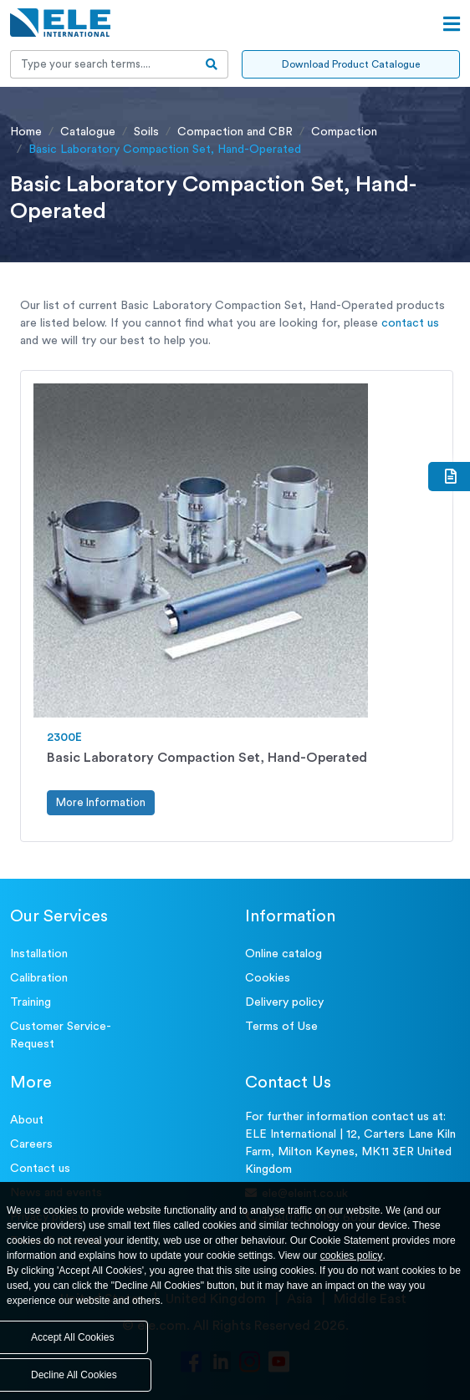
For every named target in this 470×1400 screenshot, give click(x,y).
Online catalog (283, 954)
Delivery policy (284, 1002)
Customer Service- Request (60, 1035)
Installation (39, 954)
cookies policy (351, 1255)
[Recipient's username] (103, 64)
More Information (101, 802)
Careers (31, 1144)
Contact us (40, 1168)
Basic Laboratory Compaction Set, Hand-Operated (207, 757)
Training (30, 1002)
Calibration (39, 978)
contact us (410, 323)
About (26, 1120)
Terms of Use (281, 1026)
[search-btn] (212, 64)
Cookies (267, 978)
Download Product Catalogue (351, 64)
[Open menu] (451, 24)
